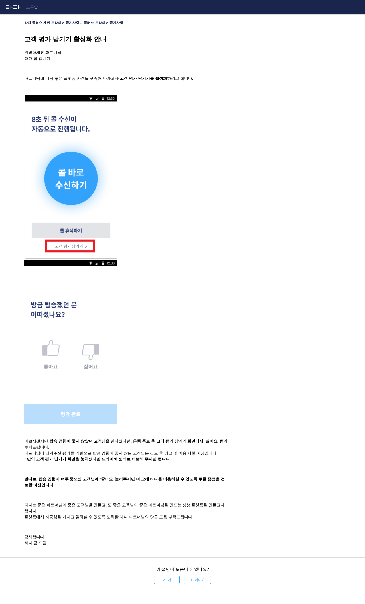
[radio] (167, 580)
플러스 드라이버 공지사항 (103, 23)
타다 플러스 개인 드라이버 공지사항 (51, 23)
